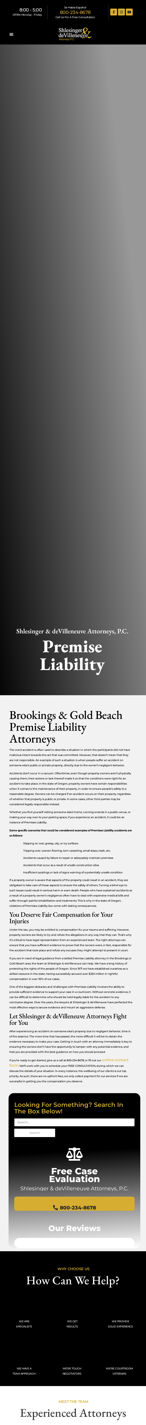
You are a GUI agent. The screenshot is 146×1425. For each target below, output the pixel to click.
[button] (11, 34)
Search (34, 1133)
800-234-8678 (75, 12)
